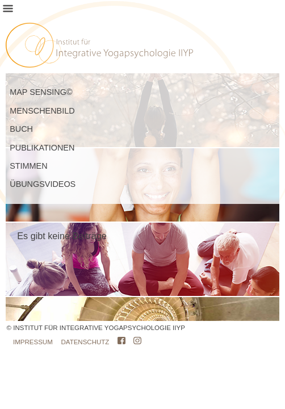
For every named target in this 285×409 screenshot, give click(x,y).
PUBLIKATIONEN (42, 147)
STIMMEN (28, 165)
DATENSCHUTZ (85, 342)
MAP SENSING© (41, 92)
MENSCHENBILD (42, 110)
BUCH (21, 128)
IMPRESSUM (33, 342)
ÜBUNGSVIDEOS (43, 184)
